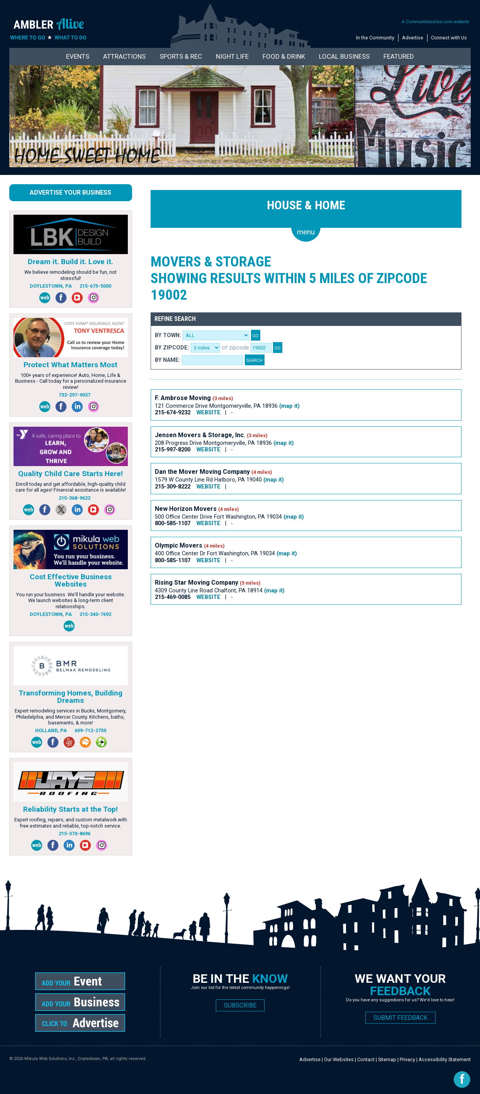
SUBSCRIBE (240, 1005)
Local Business (344, 56)
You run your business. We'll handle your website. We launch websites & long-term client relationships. (70, 600)
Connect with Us (449, 38)
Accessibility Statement (445, 1059)
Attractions (124, 56)
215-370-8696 (74, 833)
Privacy (407, 1059)
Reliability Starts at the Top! (70, 809)
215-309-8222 (172, 486)
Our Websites (339, 1059)
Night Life (232, 56)
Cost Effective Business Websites (71, 580)
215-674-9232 (172, 412)
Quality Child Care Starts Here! (70, 473)
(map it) (289, 406)
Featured (398, 56)
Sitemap (387, 1059)
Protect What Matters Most (70, 364)
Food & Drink (284, 56)
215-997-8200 (172, 449)
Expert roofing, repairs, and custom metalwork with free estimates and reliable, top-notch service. (70, 822)
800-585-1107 (172, 523)
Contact (366, 1059)
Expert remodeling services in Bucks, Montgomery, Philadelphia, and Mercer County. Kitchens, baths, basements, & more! (70, 717)
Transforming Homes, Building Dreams (70, 697)
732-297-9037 (74, 395)
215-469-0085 (172, 597)
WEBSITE (208, 412)
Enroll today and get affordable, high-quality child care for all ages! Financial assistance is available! (70, 487)
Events (77, 56)
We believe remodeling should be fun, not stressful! (70, 275)
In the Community (375, 38)
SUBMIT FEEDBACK (400, 1017)
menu (306, 231)
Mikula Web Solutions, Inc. (50, 1058)
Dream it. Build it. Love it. (70, 261)
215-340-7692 (95, 614)
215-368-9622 (74, 498)
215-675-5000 (95, 286)
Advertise (412, 38)
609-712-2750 (90, 730)
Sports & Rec (180, 56)
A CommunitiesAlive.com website (435, 21)
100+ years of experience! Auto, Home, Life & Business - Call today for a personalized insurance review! (70, 381)
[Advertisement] (291, 637)
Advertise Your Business (70, 192)
